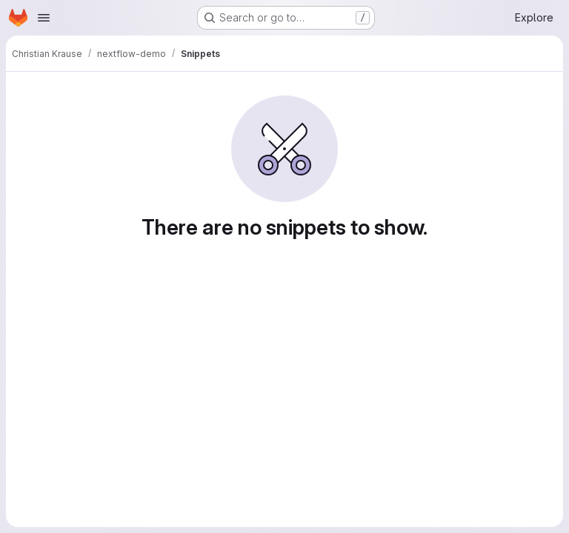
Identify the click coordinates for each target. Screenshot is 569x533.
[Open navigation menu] (44, 18)
